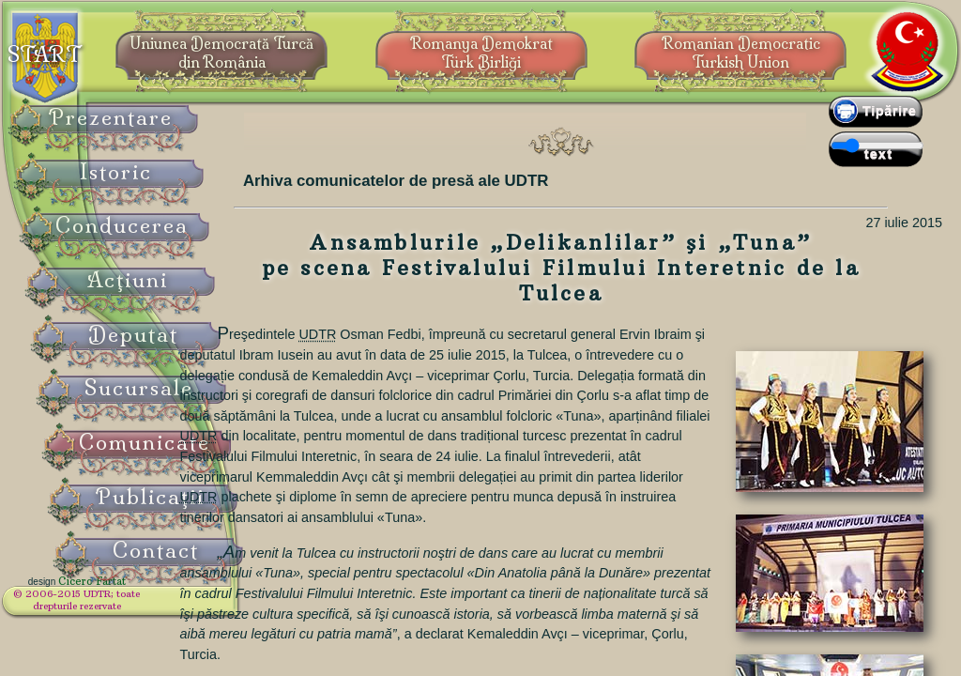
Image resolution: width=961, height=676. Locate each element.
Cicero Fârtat (137, 593)
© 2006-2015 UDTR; (122, 606)
